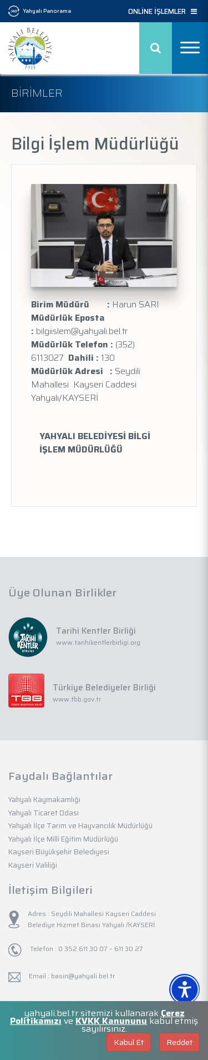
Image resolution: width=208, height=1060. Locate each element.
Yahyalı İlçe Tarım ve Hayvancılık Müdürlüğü (80, 826)
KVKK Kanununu (111, 1021)
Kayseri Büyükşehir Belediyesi (58, 852)
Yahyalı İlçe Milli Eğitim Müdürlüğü (63, 839)
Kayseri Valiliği (32, 865)
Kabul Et (129, 1042)
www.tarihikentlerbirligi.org (98, 642)
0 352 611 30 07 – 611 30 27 (100, 948)
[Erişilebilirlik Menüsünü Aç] (184, 989)
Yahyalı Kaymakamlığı (44, 799)
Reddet (179, 1042)
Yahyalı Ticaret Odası (43, 813)
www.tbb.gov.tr (77, 699)
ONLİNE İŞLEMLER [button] (162, 11)
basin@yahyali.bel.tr (83, 976)
